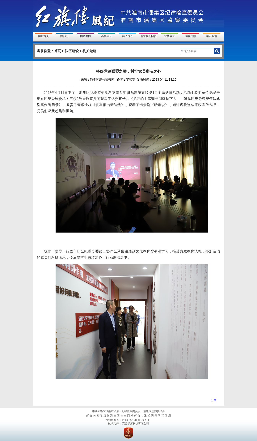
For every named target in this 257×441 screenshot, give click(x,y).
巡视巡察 (190, 36)
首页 (57, 51)
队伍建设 (72, 51)
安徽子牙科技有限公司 (135, 423)
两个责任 (127, 36)
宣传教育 (169, 36)
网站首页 (43, 36)
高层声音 (106, 36)
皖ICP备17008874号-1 (135, 420)
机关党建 (89, 51)
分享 (213, 400)
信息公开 (64, 36)
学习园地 (211, 36)
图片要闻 (85, 36)
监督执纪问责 (149, 36)
